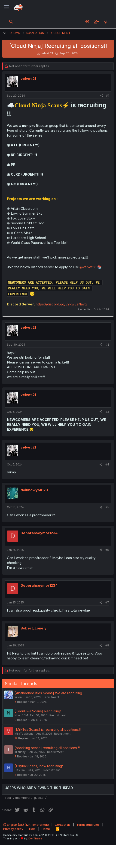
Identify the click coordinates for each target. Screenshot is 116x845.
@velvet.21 (87, 267)
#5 (107, 507)
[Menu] (6, 7)
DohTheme (35, 838)
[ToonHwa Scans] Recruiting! (38, 711)
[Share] (101, 95)
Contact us (62, 824)
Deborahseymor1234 (39, 533)
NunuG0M (21, 715)
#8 (107, 645)
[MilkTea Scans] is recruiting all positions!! (48, 729)
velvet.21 (47, 53)
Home (46, 829)
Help (32, 829)
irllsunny (20, 752)
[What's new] (105, 21)
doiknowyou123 (34, 490)
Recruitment (51, 697)
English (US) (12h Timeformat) (26, 824)
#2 (107, 344)
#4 (107, 464)
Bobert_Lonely (33, 628)
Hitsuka (20, 770)
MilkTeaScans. (24, 733)
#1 (107, 95)
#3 (107, 411)
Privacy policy (13, 829)
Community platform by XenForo (41, 835)
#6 (107, 550)
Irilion (18, 697)
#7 (107, 602)
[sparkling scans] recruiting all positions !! (47, 748)
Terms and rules (88, 824)
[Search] (11, 21)
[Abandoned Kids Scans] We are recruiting (48, 693)
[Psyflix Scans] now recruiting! (39, 766)
